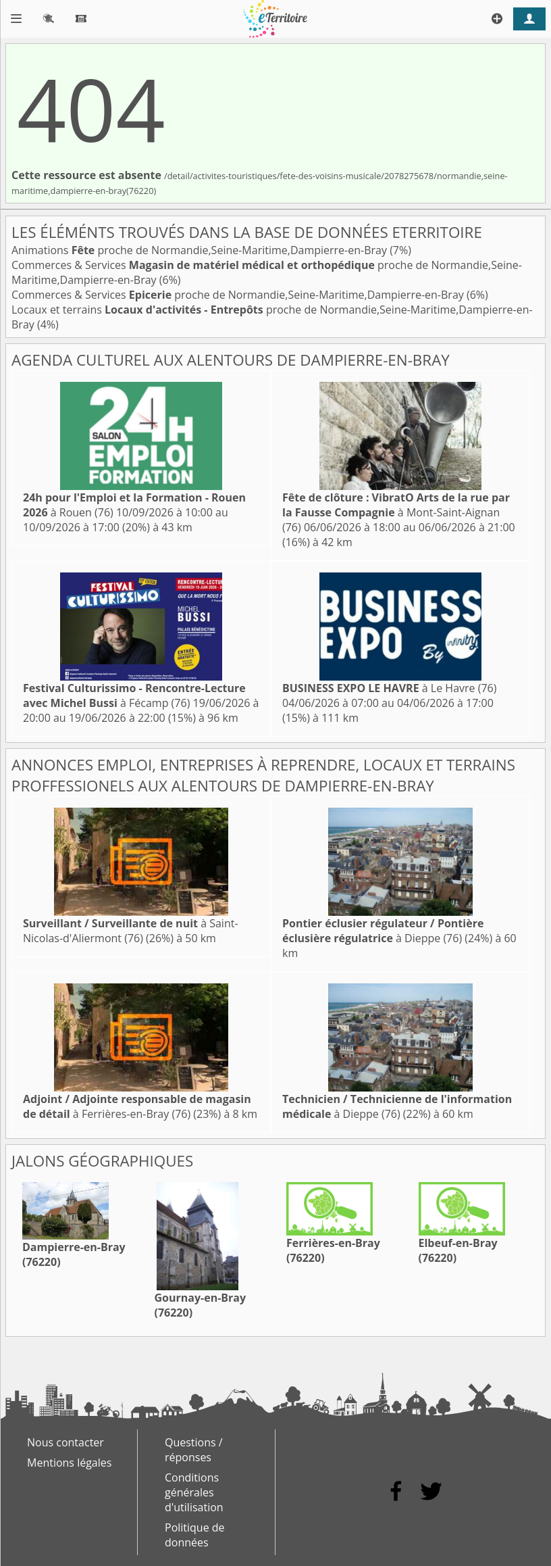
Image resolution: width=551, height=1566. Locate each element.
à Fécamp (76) (134, 695)
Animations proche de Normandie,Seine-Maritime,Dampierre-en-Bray (200, 250)
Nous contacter (65, 1442)
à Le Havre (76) (389, 688)
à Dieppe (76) (382, 931)
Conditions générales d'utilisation (194, 1492)
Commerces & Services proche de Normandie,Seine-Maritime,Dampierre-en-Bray (239, 294)
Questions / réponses (194, 1450)
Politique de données (195, 1535)
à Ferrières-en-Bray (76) (137, 1106)
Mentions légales (69, 1462)
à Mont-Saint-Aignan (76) (396, 512)
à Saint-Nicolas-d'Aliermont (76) (130, 931)
